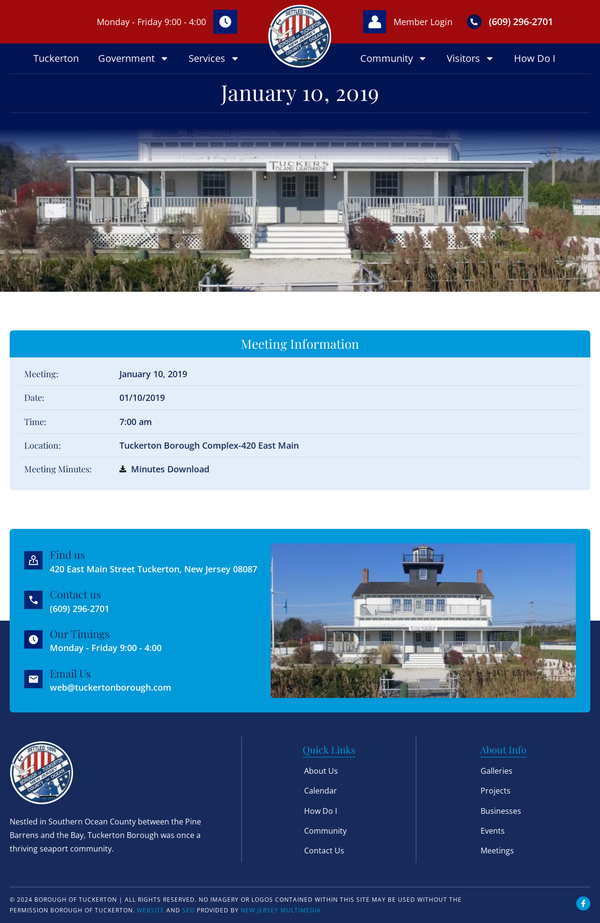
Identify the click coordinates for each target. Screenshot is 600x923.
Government (133, 58)
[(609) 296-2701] (475, 21)
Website (150, 910)
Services (214, 58)
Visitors (471, 58)
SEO (188, 910)
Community (393, 58)
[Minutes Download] (122, 469)
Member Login (424, 22)
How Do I (535, 58)
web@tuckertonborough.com (111, 687)
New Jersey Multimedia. (282, 910)
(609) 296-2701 (522, 21)
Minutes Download (170, 469)
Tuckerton (56, 58)
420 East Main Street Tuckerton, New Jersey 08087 (154, 569)
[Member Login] (375, 22)
